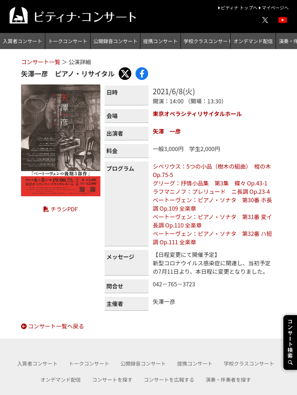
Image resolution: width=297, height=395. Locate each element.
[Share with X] (125, 73)
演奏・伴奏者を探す (228, 379)
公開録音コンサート (115, 41)
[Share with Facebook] (142, 73)
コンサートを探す (112, 379)
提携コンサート (160, 41)
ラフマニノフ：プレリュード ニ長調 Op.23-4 (211, 191)
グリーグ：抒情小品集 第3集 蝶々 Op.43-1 (210, 183)
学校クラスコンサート (207, 41)
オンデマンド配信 (253, 41)
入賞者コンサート (22, 41)
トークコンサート (67, 41)
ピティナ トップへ (238, 7)
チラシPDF (61, 209)
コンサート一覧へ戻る (52, 326)
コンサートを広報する (169, 379)
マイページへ (273, 7)
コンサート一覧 (41, 61)
